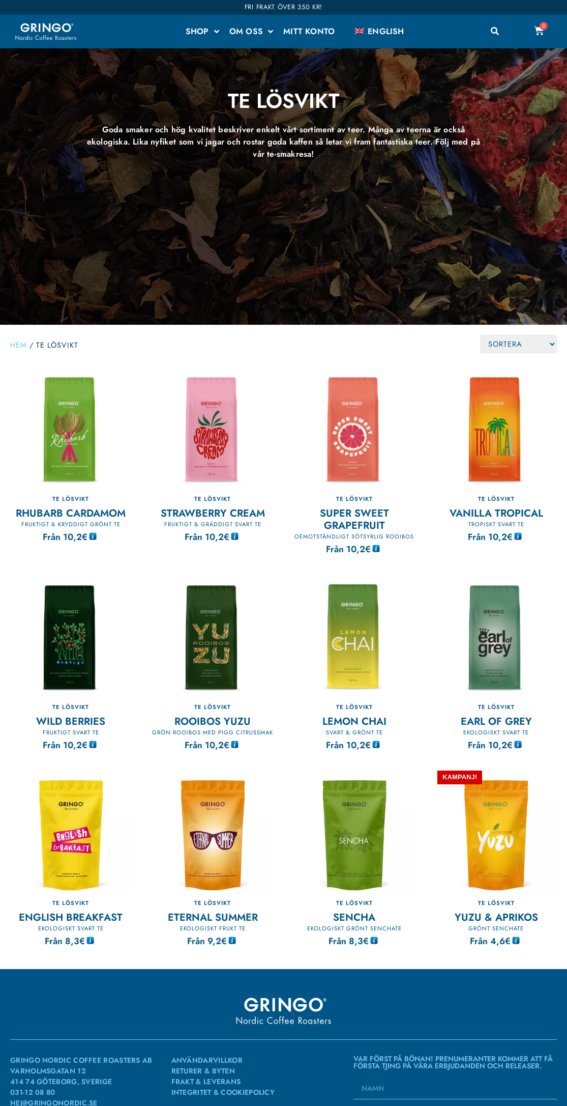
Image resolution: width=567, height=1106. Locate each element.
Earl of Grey (496, 721)
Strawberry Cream (213, 513)
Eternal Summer (213, 917)
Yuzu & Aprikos (496, 917)
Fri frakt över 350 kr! (283, 7)
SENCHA (354, 917)
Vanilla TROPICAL (496, 513)
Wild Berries (70, 721)
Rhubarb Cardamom (71, 513)
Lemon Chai (354, 721)
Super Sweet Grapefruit (354, 519)
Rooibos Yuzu (212, 721)
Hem (18, 345)
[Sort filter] (519, 344)
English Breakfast (71, 917)
